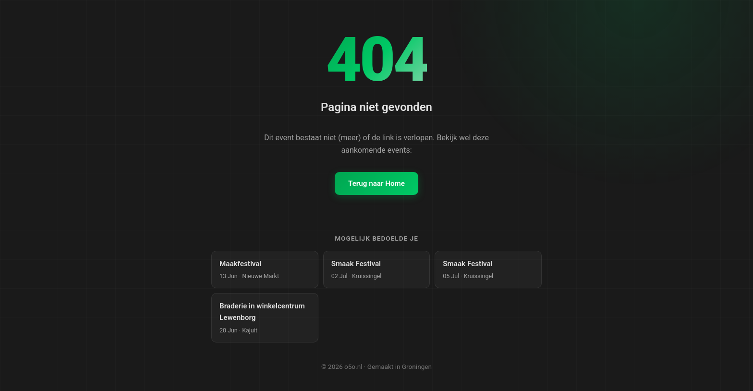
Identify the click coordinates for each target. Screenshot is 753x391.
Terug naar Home (376, 183)
